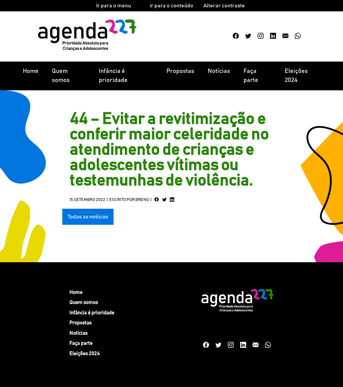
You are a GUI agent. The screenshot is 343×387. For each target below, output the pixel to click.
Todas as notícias (88, 216)
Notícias (219, 71)
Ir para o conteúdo (171, 5)
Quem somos (61, 75)
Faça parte (251, 75)
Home (31, 71)
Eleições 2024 (296, 75)
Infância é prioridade (113, 75)
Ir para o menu (113, 5)
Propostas (180, 71)
